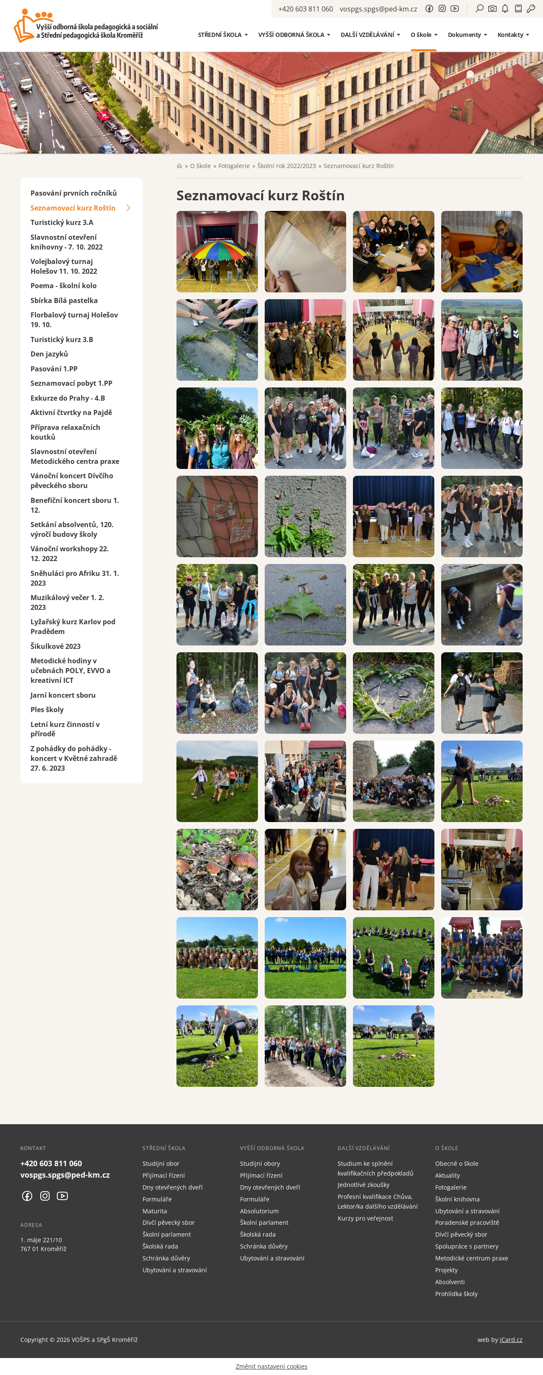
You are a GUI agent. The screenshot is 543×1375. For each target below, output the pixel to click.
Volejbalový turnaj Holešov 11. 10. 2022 (64, 266)
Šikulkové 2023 (56, 646)
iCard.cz (511, 1340)
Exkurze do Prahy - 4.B (68, 398)
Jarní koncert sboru (63, 695)
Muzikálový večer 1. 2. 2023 (67, 602)
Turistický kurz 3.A (62, 222)
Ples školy (47, 709)
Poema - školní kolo (64, 285)
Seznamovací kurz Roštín (73, 208)
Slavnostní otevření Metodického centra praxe (75, 456)
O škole (200, 166)
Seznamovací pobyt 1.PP (71, 383)
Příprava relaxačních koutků (66, 432)
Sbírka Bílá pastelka (64, 300)
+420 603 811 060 (305, 9)
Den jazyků (49, 354)
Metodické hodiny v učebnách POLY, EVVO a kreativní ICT (71, 670)
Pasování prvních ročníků (74, 193)
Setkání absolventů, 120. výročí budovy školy (72, 529)
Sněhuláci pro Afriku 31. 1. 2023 (75, 578)
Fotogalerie (234, 166)
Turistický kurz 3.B (62, 339)
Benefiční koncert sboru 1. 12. (75, 505)
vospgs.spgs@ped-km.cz (378, 9)
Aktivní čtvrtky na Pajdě (71, 412)
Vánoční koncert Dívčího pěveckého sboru (72, 480)
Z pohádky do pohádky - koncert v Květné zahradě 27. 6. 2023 (74, 758)
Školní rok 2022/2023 (287, 166)
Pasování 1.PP (54, 368)
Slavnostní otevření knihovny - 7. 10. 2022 (67, 242)
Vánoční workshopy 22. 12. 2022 (70, 553)
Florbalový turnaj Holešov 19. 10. (74, 319)
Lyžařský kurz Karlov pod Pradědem (73, 626)
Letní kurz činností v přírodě (65, 729)
